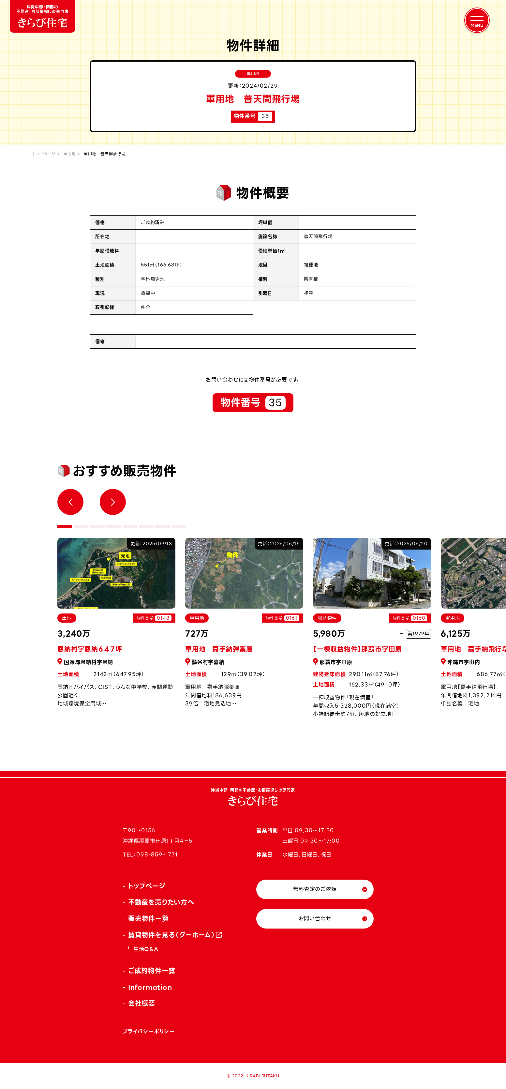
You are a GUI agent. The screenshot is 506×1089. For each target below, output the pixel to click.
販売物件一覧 (148, 919)
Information (150, 987)
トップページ (44, 154)
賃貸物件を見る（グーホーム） (172, 935)
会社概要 (141, 1003)
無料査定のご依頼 (314, 889)
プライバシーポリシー (149, 1031)
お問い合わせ (315, 919)
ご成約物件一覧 (151, 971)
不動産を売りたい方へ (161, 902)
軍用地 (70, 154)
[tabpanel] (244, 626)
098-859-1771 (157, 855)
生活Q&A (145, 949)
